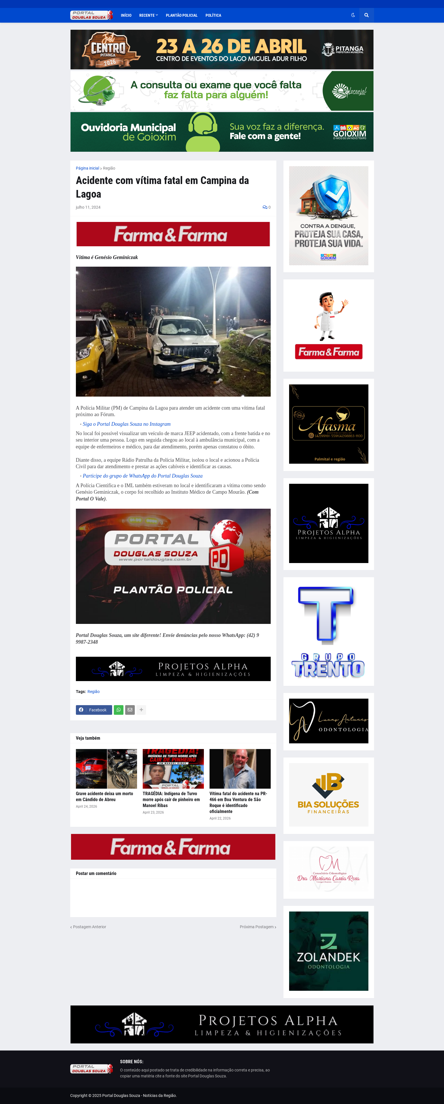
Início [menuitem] (126, 15)
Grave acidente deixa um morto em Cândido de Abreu (104, 796)
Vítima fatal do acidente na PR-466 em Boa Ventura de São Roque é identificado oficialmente (238, 802)
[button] (353, 15)
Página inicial (87, 168)
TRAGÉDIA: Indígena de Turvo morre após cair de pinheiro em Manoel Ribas (171, 799)
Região (109, 168)
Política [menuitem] (213, 15)
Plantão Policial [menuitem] (182, 15)
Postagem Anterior (89, 927)
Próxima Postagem (257, 927)
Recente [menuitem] (147, 15)
